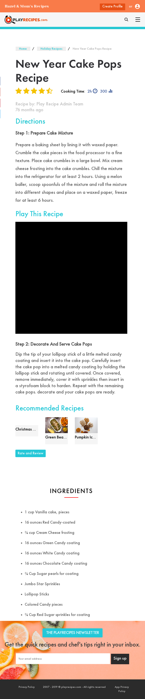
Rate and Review (30, 453)
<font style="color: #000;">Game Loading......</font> (71, 278)
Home (23, 48)
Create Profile (112, 6)
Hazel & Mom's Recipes (27, 6)
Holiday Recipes (51, 48)
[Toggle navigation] (138, 19)
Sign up (120, 658)
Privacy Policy (27, 687)
